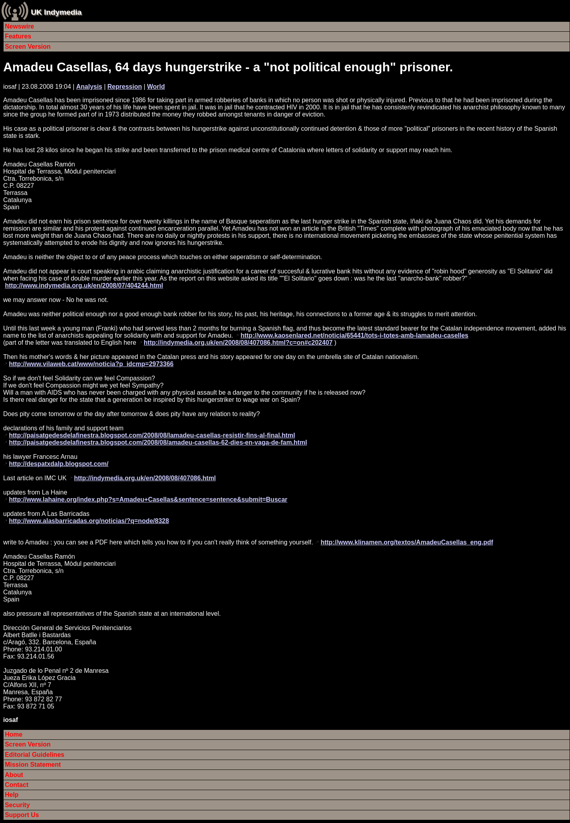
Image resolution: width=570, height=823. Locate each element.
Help (12, 794)
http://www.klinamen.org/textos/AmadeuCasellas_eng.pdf (407, 542)
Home (13, 734)
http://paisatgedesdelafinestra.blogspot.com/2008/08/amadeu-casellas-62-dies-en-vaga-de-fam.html (158, 442)
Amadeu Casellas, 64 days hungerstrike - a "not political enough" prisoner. (228, 67)
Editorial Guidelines (34, 754)
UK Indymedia (56, 12)
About (14, 774)
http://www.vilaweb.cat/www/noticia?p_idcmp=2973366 (91, 364)
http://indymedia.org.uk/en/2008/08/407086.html (145, 478)
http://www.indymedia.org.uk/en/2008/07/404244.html (84, 285)
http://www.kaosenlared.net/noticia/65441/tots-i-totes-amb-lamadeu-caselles (355, 335)
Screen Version (28, 46)
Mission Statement (33, 764)
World (156, 86)
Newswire (19, 26)
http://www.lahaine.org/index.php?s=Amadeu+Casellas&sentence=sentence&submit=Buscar (148, 499)
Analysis (89, 86)
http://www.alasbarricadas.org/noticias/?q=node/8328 (89, 520)
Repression (124, 86)
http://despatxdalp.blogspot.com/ (58, 463)
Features (18, 36)
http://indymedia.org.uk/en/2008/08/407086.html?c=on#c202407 (238, 342)
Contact (16, 784)
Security (17, 805)
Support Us (22, 815)
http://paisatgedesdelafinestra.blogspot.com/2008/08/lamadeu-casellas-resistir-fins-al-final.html (152, 435)
